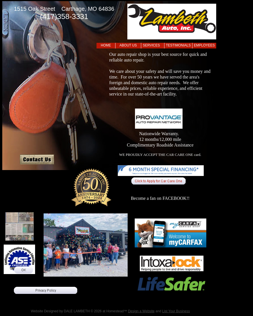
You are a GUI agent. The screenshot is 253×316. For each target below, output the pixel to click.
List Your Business (176, 311)
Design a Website (141, 311)
